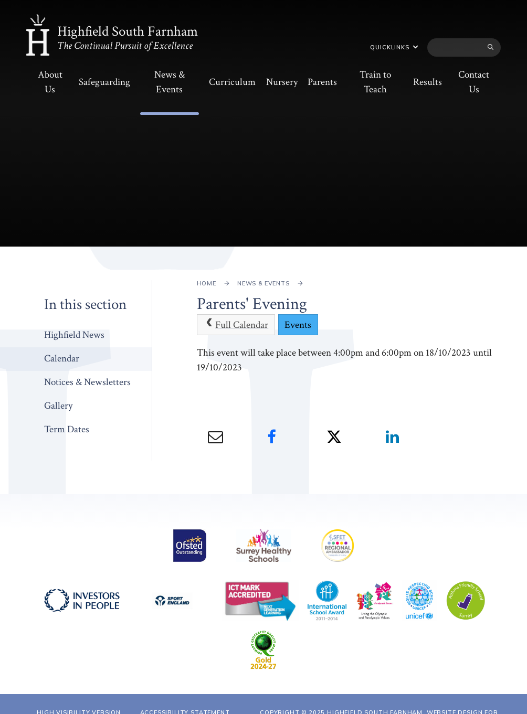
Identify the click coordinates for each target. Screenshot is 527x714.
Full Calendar (235, 325)
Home (206, 283)
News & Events (263, 283)
